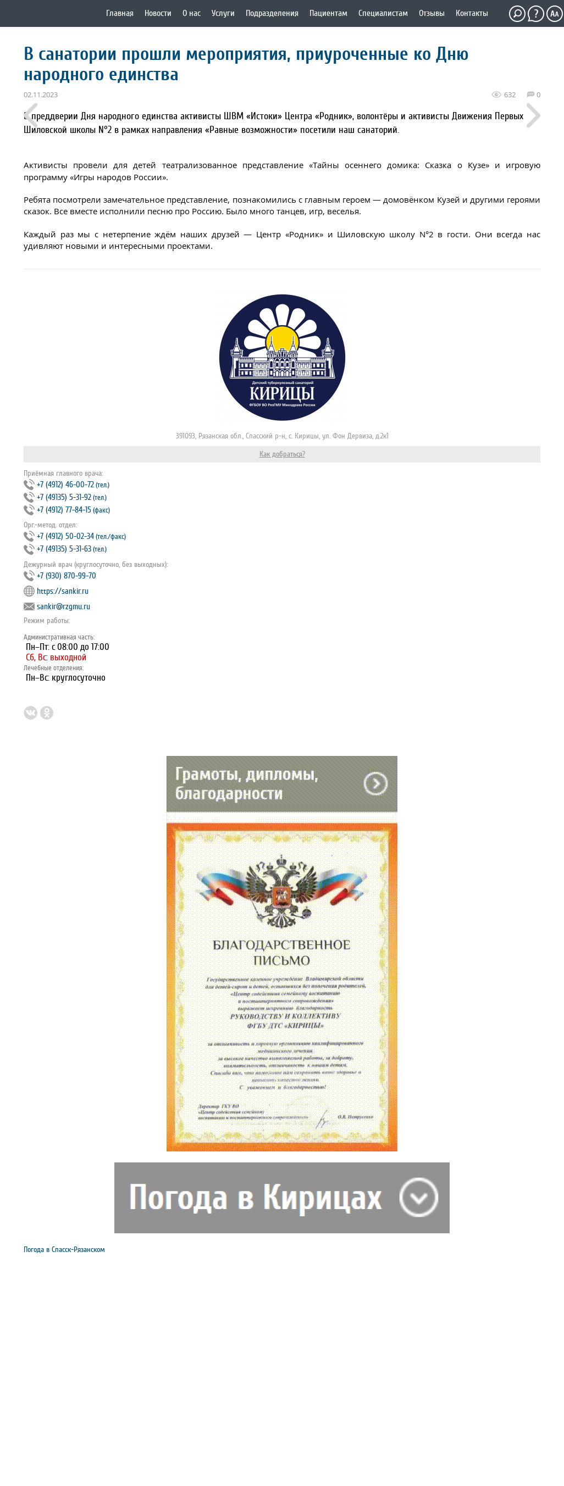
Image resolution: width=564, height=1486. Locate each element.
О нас (192, 13)
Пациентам (328, 13)
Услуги (223, 13)
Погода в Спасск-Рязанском (64, 1249)
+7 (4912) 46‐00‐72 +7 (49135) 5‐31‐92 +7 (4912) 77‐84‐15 (67, 497)
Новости (158, 13)
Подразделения (272, 13)
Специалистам (383, 13)
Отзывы (432, 13)
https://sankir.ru (63, 591)
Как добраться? (282, 454)
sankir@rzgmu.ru (63, 606)
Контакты (472, 13)
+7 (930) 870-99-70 (66, 576)
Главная (120, 13)
